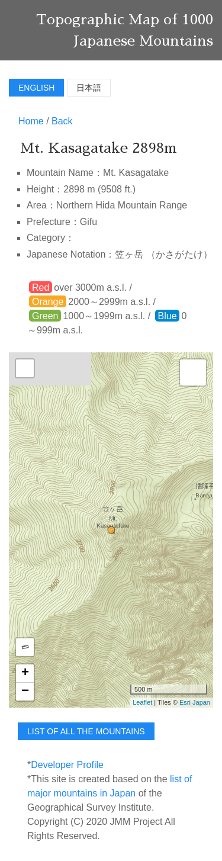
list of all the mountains (86, 731)
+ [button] (25, 673)
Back (62, 121)
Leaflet (142, 702)
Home (31, 121)
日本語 (88, 87)
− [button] (25, 692)
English (36, 87)
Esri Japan (194, 702)
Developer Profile (67, 765)
